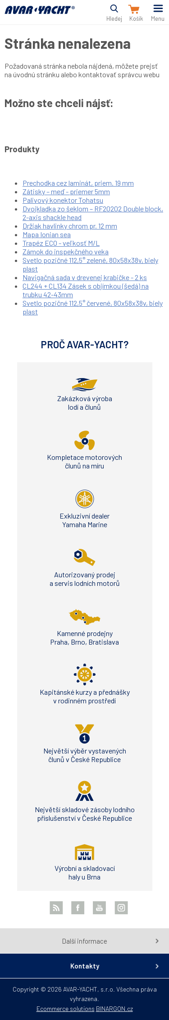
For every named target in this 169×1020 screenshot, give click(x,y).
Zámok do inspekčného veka (66, 251)
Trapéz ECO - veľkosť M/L (61, 243)
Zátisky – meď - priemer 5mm (66, 191)
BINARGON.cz (114, 1008)
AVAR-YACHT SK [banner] (40, 15)
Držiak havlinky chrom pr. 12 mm (70, 225)
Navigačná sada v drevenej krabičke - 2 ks (85, 277)
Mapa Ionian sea (47, 234)
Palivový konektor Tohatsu (63, 200)
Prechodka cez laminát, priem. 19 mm (78, 182)
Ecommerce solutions (66, 1008)
